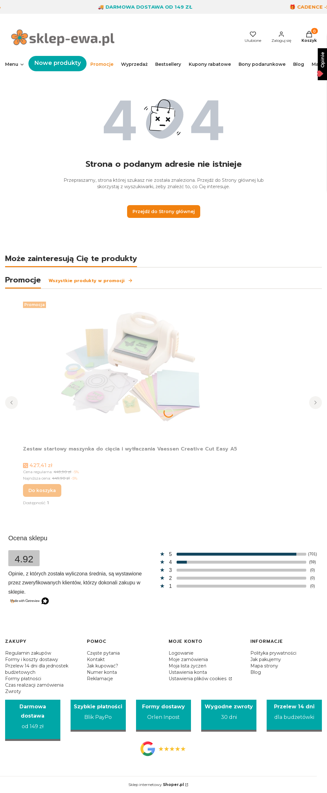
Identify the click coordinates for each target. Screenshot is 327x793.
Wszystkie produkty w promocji (91, 280)
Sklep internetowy (156, 784)
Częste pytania (103, 653)
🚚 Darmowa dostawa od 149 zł (150, 7)
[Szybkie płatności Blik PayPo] (98, 716)
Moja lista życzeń (187, 666)
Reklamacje (100, 678)
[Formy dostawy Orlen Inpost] (163, 716)
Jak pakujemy (265, 659)
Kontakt (96, 659)
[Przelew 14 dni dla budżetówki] (294, 716)
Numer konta (102, 672)
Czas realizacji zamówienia (34, 685)
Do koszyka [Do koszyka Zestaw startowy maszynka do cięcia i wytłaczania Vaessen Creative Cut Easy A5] (42, 490)
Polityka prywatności (273, 653)
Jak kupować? (102, 666)
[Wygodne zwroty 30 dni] (228, 716)
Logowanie (181, 653)
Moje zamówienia (188, 659)
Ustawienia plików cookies (198, 678)
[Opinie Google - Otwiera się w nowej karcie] (163, 749)
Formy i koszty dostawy (31, 659)
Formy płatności (23, 678)
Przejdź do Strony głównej (164, 211)
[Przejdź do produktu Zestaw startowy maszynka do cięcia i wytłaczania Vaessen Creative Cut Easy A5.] (130, 371)
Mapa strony (264, 666)
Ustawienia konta (188, 672)
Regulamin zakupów (28, 653)
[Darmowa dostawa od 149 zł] (32, 720)
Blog (255, 672)
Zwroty (13, 691)
